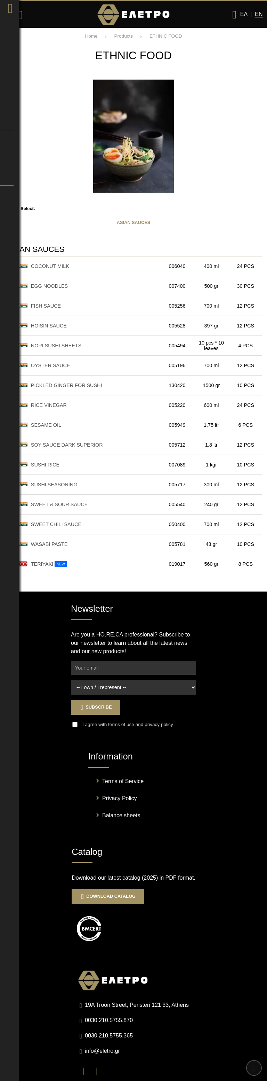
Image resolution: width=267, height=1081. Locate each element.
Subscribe (95, 707)
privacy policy (159, 724)
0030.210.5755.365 (109, 1035)
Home (91, 36)
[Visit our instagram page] (100, 1071)
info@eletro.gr (102, 1051)
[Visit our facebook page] (86, 1071)
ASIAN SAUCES (134, 222)
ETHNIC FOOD (165, 36)
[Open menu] (9, 14)
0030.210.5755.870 (109, 1020)
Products (123, 36)
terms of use (121, 724)
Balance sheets (121, 815)
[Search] (20, 14)
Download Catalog (108, 896)
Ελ (243, 14)
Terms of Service (123, 781)
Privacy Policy (119, 798)
